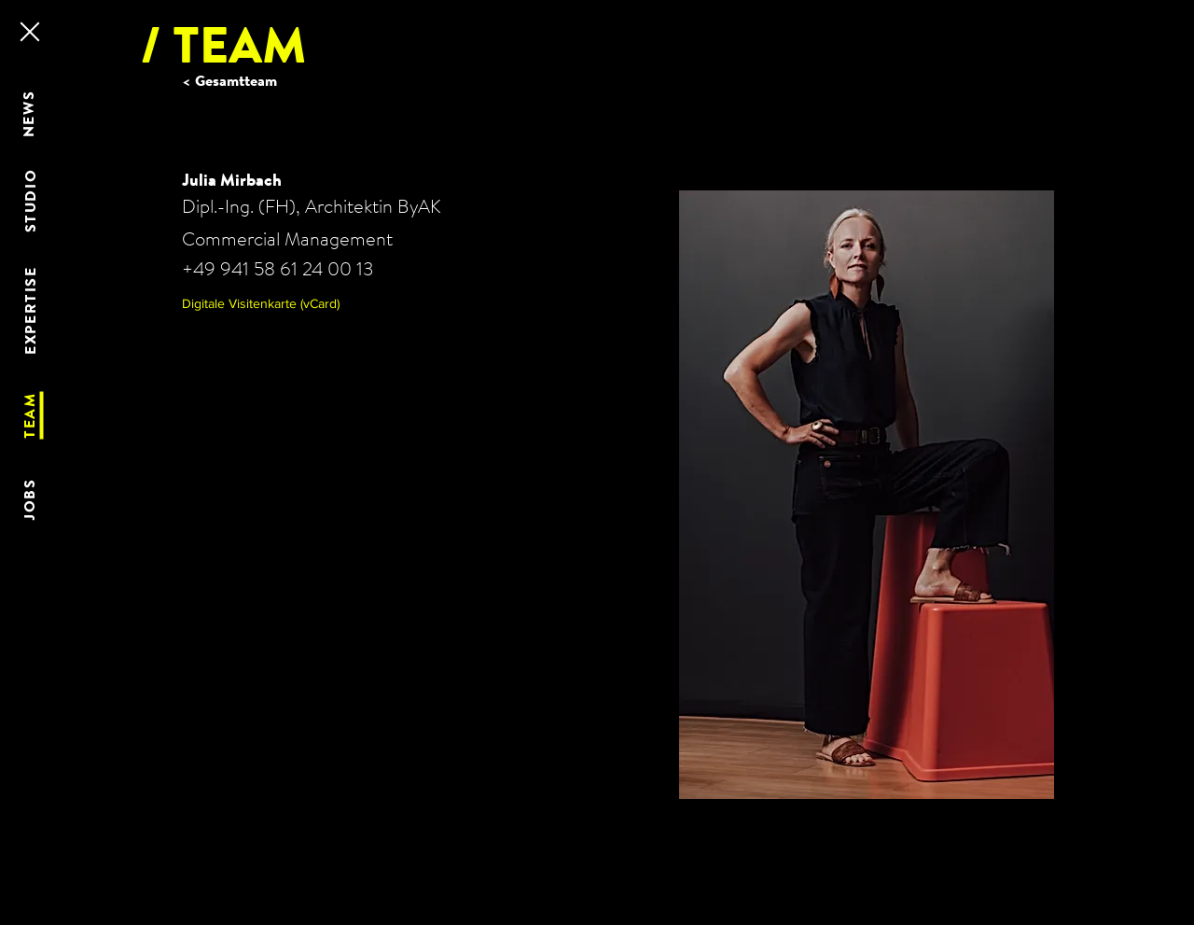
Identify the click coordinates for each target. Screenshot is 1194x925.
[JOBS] (31, 500)
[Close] (28, 31)
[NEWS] (30, 114)
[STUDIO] (32, 201)
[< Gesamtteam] (241, 80)
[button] (277, 303)
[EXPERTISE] (31, 311)
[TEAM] (31, 416)
